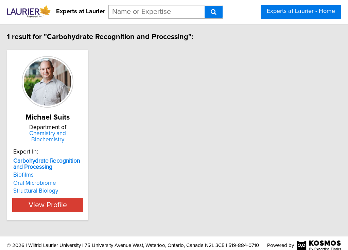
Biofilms (38, 169)
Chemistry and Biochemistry (70, 133)
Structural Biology (50, 185)
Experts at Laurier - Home (301, 11)
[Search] (214, 12)
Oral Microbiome (49, 177)
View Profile (70, 198)
